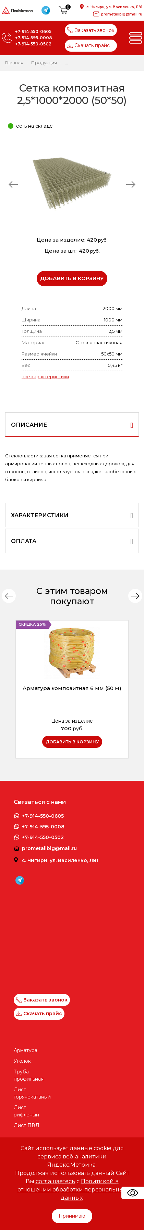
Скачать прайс (88, 45)
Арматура (25, 1050)
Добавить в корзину (72, 278)
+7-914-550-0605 (33, 31)
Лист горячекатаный (28, 1093)
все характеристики (45, 376)
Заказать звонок (91, 30)
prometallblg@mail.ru (121, 14)
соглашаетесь (55, 1181)
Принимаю (72, 1216)
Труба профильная (28, 1075)
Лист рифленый (26, 1111)
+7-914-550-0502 (33, 43)
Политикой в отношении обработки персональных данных (72, 1189)
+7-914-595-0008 (33, 37)
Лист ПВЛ (26, 1125)
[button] (135, 596)
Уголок (22, 1061)
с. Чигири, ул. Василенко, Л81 (114, 7)
